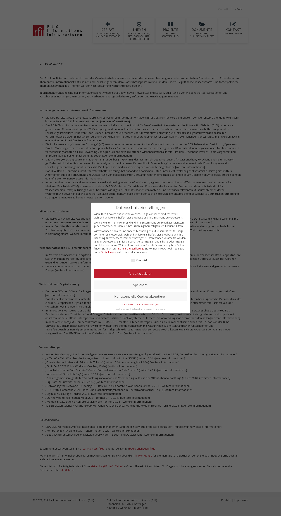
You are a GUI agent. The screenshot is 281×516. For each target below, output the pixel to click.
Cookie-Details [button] (123, 308)
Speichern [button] (140, 284)
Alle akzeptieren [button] (140, 272)
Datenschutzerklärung (131, 247)
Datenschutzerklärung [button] (142, 308)
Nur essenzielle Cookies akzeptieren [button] (140, 295)
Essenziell (139, 259)
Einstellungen (108, 251)
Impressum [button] (160, 308)
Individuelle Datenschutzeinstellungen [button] (140, 303)
